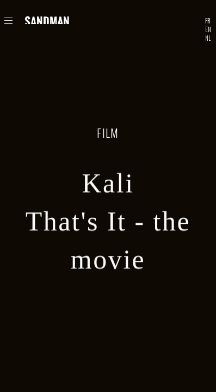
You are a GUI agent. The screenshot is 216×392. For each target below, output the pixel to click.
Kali (108, 184)
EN (208, 29)
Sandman (48, 20)
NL (208, 38)
